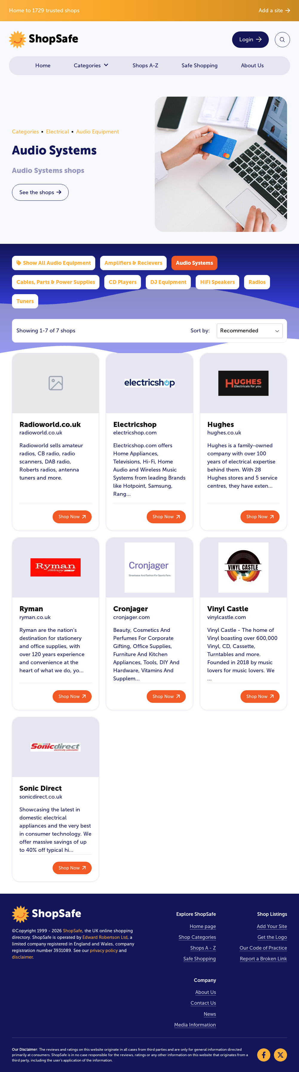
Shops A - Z (203, 948)
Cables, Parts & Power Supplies (55, 282)
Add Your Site (272, 926)
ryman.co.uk (34, 617)
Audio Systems (194, 263)
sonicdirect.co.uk (40, 797)
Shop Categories (197, 937)
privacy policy (104, 950)
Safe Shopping (200, 66)
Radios (257, 282)
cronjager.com (131, 617)
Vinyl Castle (228, 609)
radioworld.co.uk (40, 433)
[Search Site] (282, 39)
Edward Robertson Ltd (105, 937)
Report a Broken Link (263, 958)
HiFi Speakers (217, 282)
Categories (91, 66)
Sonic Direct (40, 788)
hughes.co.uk (224, 433)
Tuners (25, 301)
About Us (252, 66)
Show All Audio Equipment (53, 263)
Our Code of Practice (263, 948)
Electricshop (135, 424)
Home (42, 66)
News (210, 1014)
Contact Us (203, 1003)
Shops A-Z (145, 66)
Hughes (220, 424)
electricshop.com (135, 433)
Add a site (274, 10)
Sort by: (200, 331)
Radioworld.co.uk (50, 424)
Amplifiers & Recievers (133, 263)
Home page (203, 926)
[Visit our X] (280, 1055)
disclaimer (22, 957)
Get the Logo (272, 937)
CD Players (123, 282)
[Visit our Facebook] (263, 1055)
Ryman (31, 609)
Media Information (195, 1024)
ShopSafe (72, 930)
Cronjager (130, 609)
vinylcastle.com (226, 617)
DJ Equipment (168, 282)
